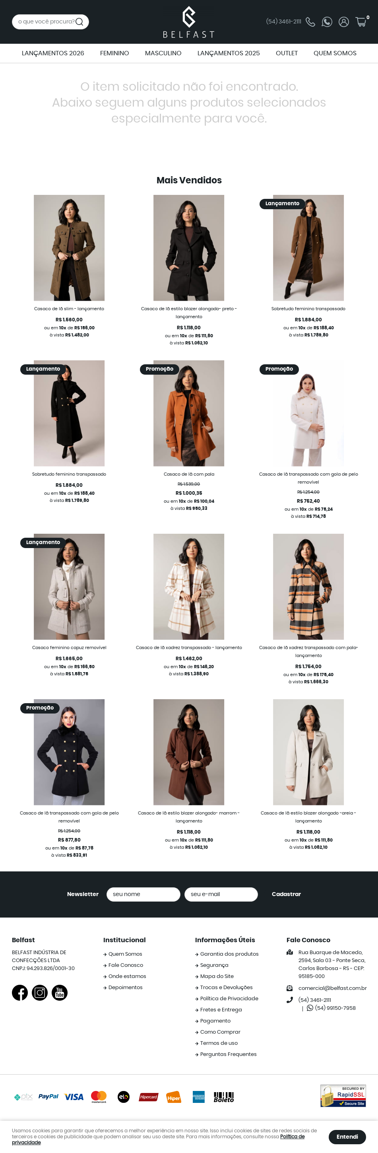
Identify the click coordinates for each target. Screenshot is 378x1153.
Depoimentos (126, 987)
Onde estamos (127, 976)
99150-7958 (335, 1008)
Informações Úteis (225, 940)
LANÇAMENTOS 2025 (229, 53)
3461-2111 (290, 22)
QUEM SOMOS (335, 53)
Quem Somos (125, 954)
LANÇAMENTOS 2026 (53, 53)
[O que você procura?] (79, 21)
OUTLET (287, 53)
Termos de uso (219, 1043)
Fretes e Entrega (221, 1010)
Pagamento (215, 1021)
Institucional (124, 940)
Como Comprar (220, 1032)
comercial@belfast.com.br (333, 988)
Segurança (214, 965)
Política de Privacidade (229, 998)
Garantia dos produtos (229, 954)
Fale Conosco (126, 965)
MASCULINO (163, 53)
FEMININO (114, 53)
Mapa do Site (217, 976)
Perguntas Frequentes (228, 1054)
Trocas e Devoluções (226, 987)
